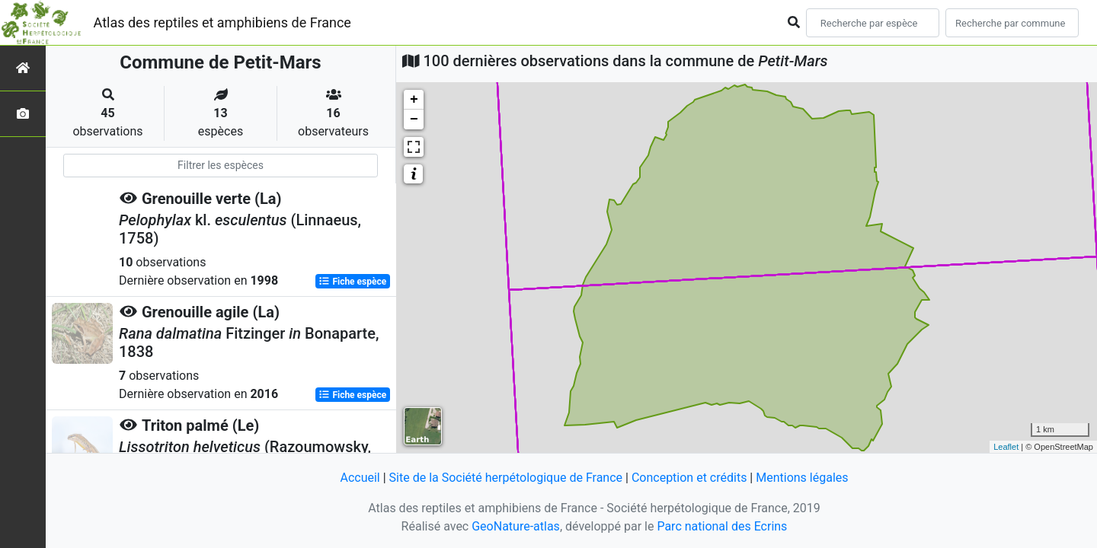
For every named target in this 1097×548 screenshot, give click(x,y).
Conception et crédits (689, 477)
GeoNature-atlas (516, 526)
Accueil (359, 477)
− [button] (414, 119)
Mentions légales (802, 477)
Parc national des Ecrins (722, 526)
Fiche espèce (352, 281)
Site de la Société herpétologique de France (505, 477)
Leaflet (1006, 446)
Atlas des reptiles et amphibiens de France (222, 22)
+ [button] (414, 100)
